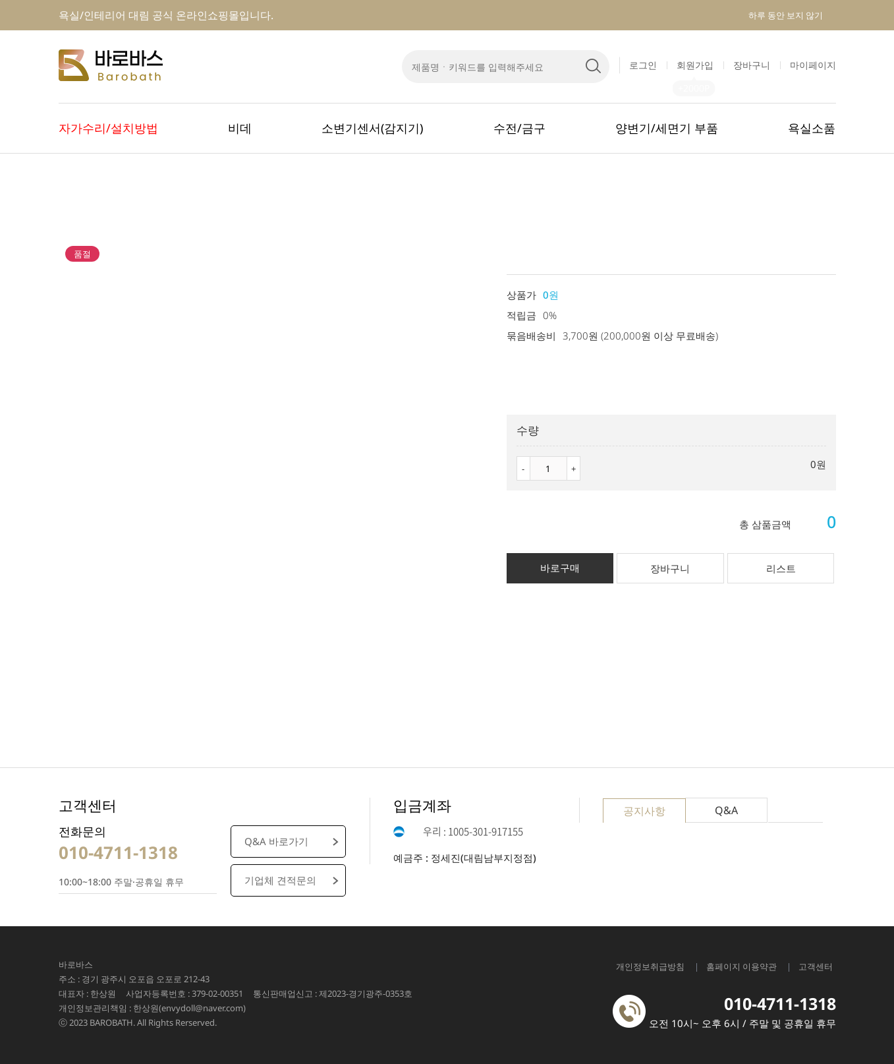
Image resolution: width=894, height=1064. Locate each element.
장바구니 (751, 65)
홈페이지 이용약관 (741, 966)
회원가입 (695, 65)
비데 (240, 128)
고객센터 (815, 966)
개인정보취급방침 (650, 966)
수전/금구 (519, 128)
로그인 (643, 65)
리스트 (781, 568)
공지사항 (644, 811)
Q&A (726, 810)
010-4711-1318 (118, 852)
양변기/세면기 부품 (666, 128)
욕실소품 (811, 128)
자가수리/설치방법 (108, 128)
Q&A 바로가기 (276, 841)
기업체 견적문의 (280, 880)
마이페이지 (813, 65)
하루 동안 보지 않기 (785, 15)
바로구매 (560, 567)
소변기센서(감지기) (372, 128)
